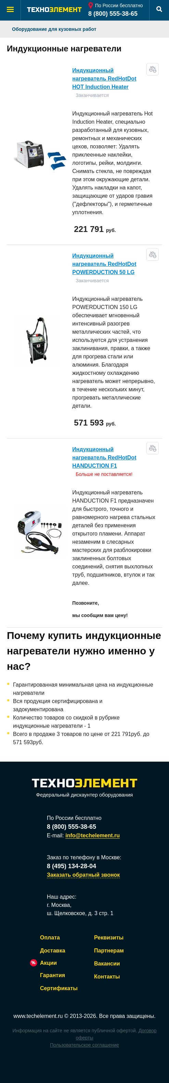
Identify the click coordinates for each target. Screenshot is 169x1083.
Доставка (52, 950)
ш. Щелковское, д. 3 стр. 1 (80, 913)
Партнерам (109, 950)
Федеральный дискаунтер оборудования (84, 788)
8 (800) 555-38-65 (113, 13)
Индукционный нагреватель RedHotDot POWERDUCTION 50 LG (104, 264)
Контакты (107, 977)
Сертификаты (59, 988)
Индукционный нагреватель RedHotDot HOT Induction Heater (104, 78)
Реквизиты (109, 937)
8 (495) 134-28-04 (71, 866)
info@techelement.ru (92, 835)
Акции (48, 963)
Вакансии (107, 964)
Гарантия (52, 975)
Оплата (50, 937)
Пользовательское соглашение (84, 1045)
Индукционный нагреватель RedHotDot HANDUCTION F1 (104, 457)
